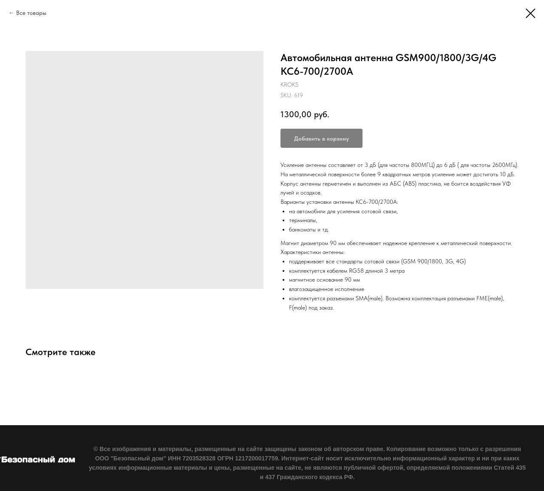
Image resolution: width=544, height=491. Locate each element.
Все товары (31, 12)
